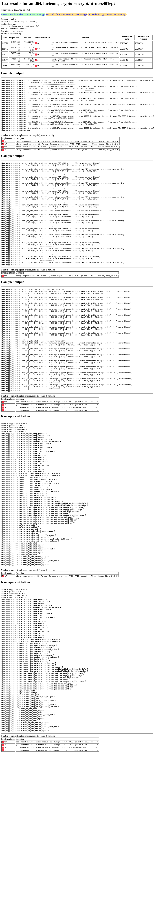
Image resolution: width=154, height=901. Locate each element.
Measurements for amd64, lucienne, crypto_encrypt (23, 14)
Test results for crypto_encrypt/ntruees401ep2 (107, 14)
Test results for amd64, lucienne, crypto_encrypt (66, 14)
